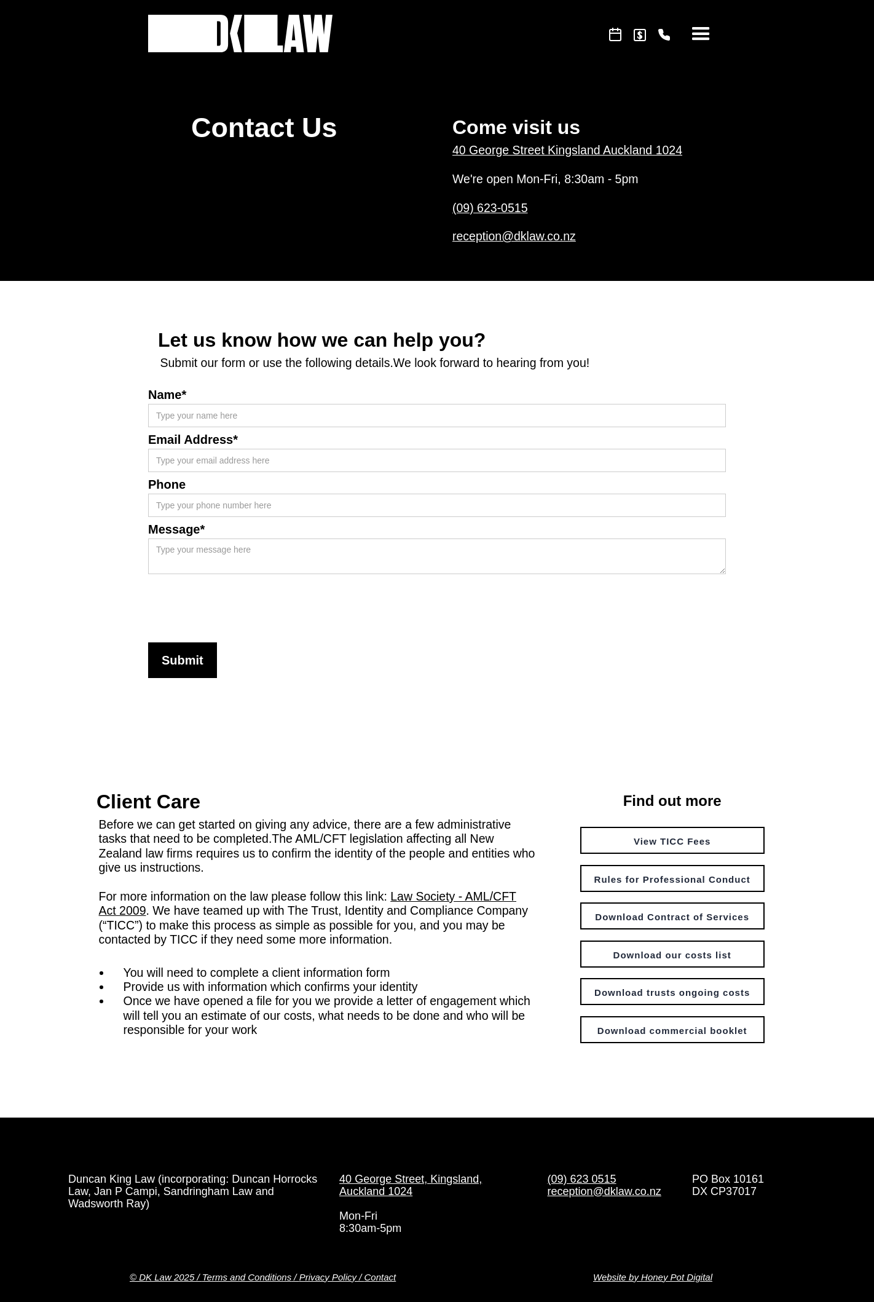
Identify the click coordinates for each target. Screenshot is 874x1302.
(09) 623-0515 (490, 208)
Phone (167, 484)
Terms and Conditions (246, 1277)
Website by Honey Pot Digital (652, 1277)
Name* (167, 395)
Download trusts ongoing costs (672, 992)
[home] (240, 30)
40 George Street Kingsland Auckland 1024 (567, 150)
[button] (701, 34)
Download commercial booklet (672, 1030)
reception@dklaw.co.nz (514, 236)
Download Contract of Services (672, 917)
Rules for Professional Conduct (672, 879)
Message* (176, 529)
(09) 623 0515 (581, 1179)
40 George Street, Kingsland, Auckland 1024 (410, 1185)
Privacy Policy (327, 1277)
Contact (380, 1277)
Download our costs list (672, 955)
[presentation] (241, 604)
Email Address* (193, 439)
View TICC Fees (672, 841)
